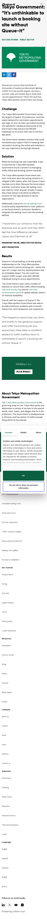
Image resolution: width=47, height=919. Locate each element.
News (4, 735)
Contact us (6, 763)
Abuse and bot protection (12, 541)
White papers (7, 692)
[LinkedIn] (3, 905)
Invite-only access (9, 513)
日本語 (4, 877)
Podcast (5, 683)
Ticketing (5, 787)
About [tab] (38, 432)
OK (23, 476)
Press (4, 744)
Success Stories (10, 39)
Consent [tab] (8, 432)
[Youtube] (16, 905)
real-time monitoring (11, 289)
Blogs (4, 664)
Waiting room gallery (10, 550)
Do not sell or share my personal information (23, 486)
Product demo (7, 574)
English (4, 849)
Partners (5, 754)
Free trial (5, 593)
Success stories (8, 655)
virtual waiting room (32, 203)
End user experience (10, 522)
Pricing (4, 584)
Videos (4, 673)
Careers (5, 726)
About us (5, 716)
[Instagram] (22, 905)
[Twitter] (10, 905)
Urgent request (8, 602)
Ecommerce (6, 778)
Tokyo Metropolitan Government (21, 402)
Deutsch (5, 868)
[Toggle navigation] (41, 4)
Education (6, 806)
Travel (4, 834)
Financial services (9, 815)
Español (5, 858)
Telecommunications (10, 825)
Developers (6, 645)
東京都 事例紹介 (23, 372)
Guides (4, 701)
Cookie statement (9, 631)
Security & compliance (10, 560)
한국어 (4, 886)
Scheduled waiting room (11, 503)
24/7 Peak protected (10, 494)
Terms (4, 612)
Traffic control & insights (11, 531)
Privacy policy (7, 621)
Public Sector (27, 39)
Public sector (7, 797)
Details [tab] (24, 432)
